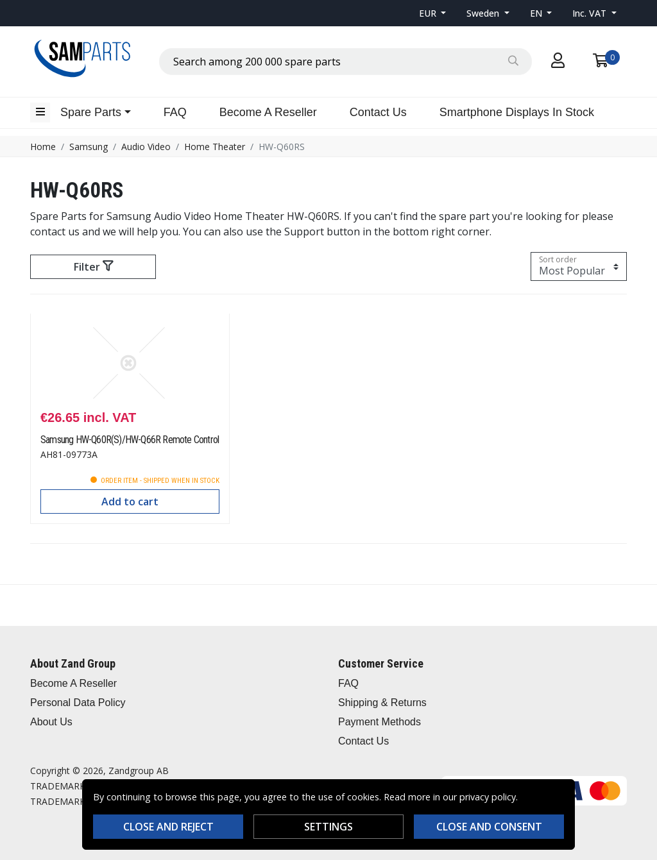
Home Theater (214, 146)
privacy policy (487, 797)
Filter (93, 267)
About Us (51, 721)
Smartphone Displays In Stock (516, 112)
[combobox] (345, 61)
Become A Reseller (268, 112)
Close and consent (489, 827)
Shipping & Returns (382, 702)
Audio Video (146, 146)
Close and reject (168, 827)
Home (43, 146)
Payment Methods (379, 721)
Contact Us (378, 112)
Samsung (88, 146)
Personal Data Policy (78, 702)
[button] (433, 13)
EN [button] (537, 13)
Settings (328, 827)
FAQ (175, 112)
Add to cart (129, 501)
